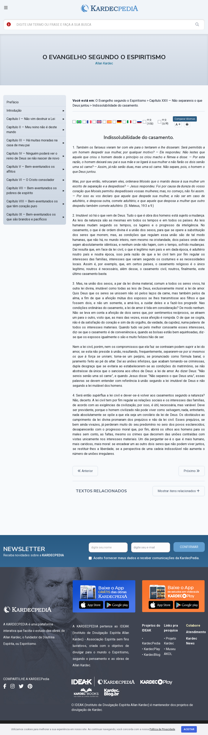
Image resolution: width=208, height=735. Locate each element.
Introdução (14, 110)
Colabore (193, 625)
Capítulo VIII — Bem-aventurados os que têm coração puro (32, 203)
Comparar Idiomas (184, 119)
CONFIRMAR (189, 547)
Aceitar (189, 729)
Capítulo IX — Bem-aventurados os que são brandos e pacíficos (31, 217)
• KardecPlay (151, 649)
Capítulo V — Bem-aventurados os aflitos (30, 169)
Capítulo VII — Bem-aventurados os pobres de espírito (31, 190)
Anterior (85, 471)
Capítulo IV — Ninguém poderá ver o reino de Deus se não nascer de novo (32, 156)
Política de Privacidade (162, 729)
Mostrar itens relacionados (179, 491)
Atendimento (196, 632)
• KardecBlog (151, 655)
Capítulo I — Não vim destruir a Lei (30, 119)
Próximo (192, 471)
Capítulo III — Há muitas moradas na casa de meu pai (31, 142)
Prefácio (12, 102)
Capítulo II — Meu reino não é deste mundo (31, 129)
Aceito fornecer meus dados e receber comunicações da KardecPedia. (146, 558)
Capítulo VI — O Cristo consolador (30, 180)
